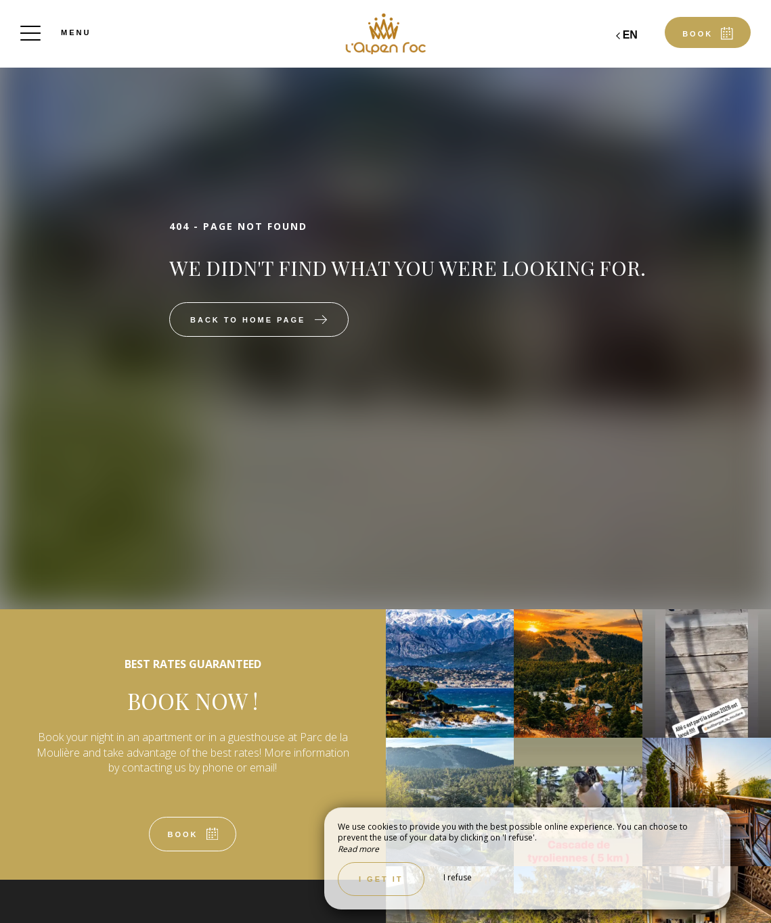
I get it (381, 879)
